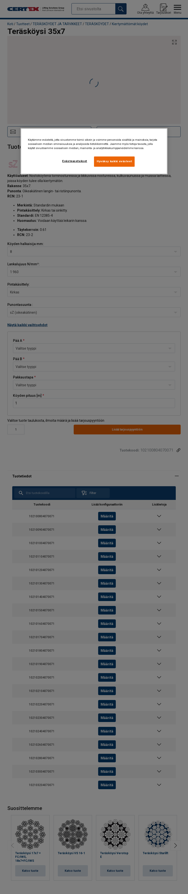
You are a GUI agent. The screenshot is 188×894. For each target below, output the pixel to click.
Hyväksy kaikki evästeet (114, 161)
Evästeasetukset (74, 161)
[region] (94, 151)
